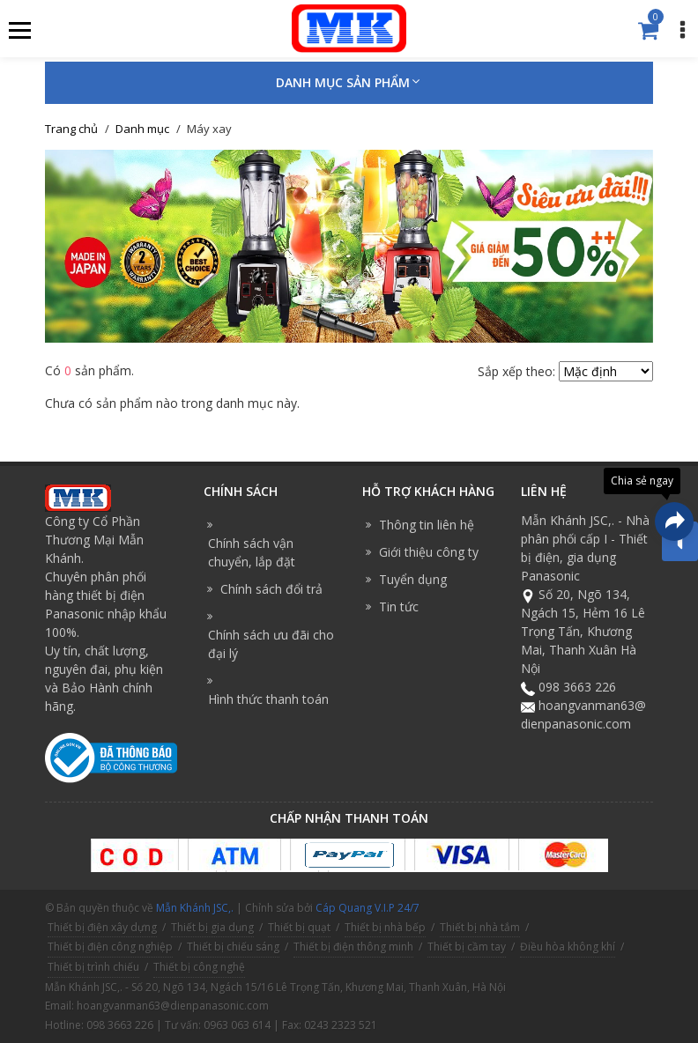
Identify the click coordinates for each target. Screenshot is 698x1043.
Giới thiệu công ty (429, 552)
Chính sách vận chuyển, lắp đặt (251, 552)
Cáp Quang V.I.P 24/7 (368, 907)
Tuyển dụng (413, 579)
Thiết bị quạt (299, 927)
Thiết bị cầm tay (466, 946)
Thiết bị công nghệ (199, 966)
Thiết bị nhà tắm (480, 927)
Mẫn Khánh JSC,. (195, 907)
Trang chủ (71, 129)
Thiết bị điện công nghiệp (110, 946)
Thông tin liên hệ (426, 524)
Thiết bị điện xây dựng (102, 927)
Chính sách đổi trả (271, 589)
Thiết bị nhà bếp (385, 927)
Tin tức (399, 606)
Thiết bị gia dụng (212, 927)
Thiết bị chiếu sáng (233, 946)
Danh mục (142, 129)
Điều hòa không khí (567, 946)
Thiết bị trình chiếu (93, 966)
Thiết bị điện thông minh (353, 946)
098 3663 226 (577, 686)
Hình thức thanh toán (268, 699)
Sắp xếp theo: (516, 371)
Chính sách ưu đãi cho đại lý (271, 644)
